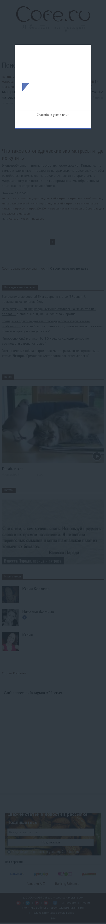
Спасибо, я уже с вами (53, 115)
